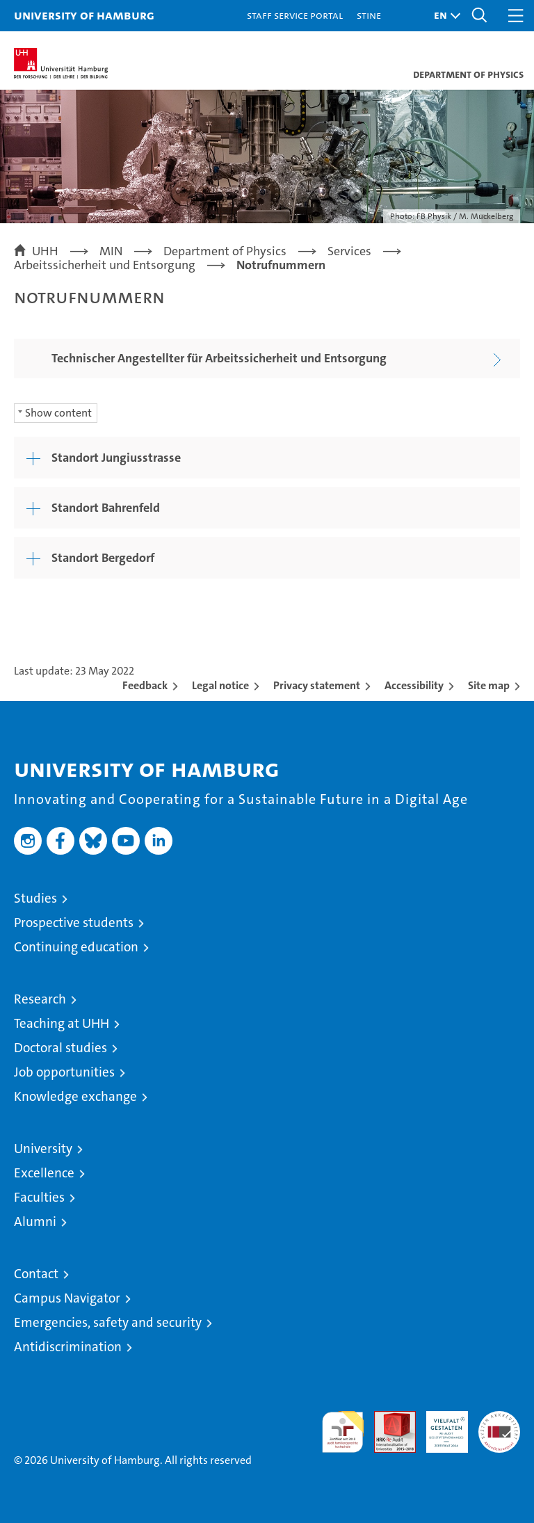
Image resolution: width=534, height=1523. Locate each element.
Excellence (44, 1173)
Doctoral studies (60, 1047)
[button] (443, 15)
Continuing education (76, 947)
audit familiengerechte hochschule (343, 1432)
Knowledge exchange (75, 1096)
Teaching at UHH (61, 1023)
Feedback (145, 685)
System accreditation (499, 1425)
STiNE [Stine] (369, 15)
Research (40, 999)
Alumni (35, 1221)
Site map (489, 685)
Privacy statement (316, 685)
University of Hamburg (84, 15)
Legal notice (220, 685)
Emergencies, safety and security (108, 1322)
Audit (387, 1418)
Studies (35, 898)
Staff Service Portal (295, 15)
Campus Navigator (67, 1298)
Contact (36, 1273)
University (43, 1148)
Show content (58, 412)
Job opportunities (64, 1072)
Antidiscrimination (68, 1346)
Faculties (39, 1197)
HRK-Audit (439, 1425)
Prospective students (74, 922)
